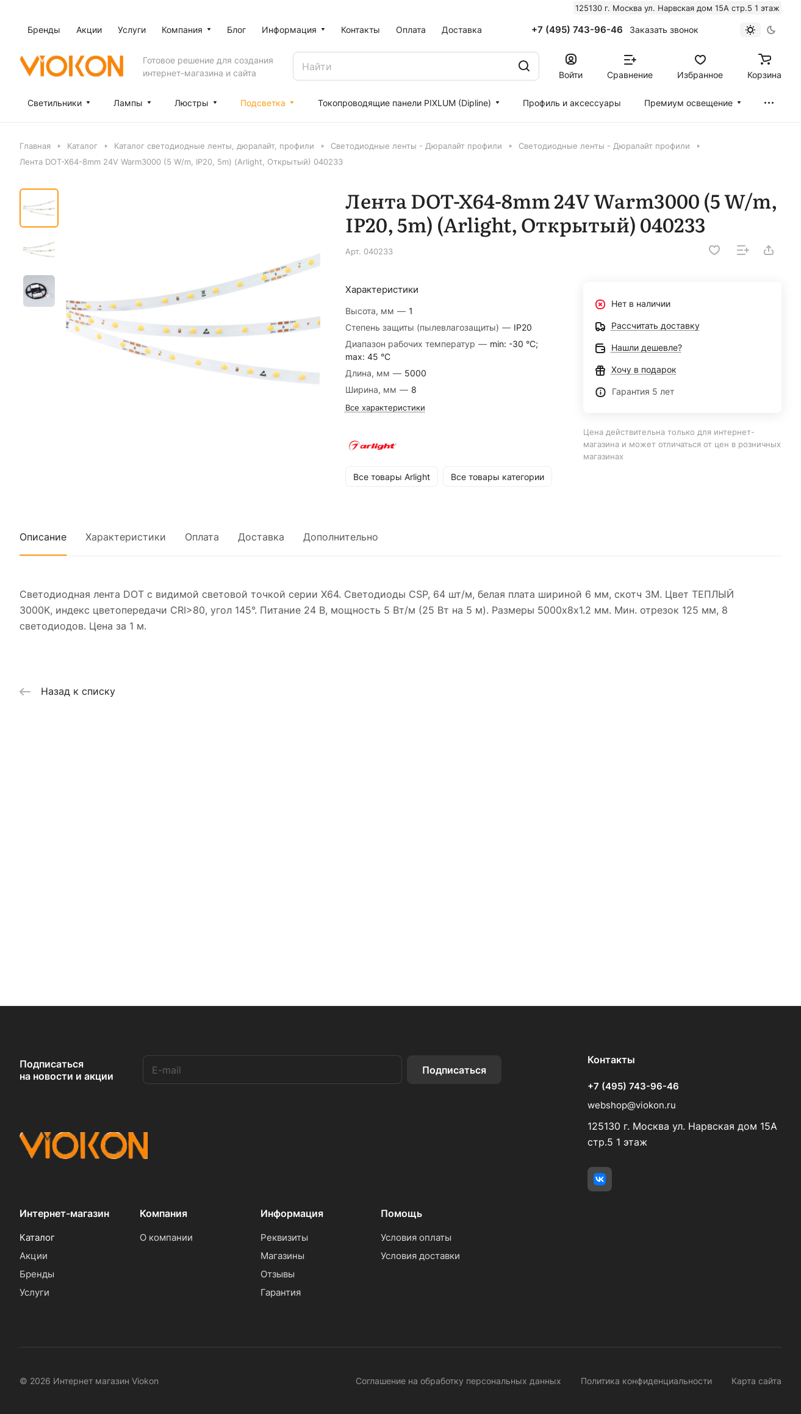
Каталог (37, 1237)
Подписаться (454, 1070)
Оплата (202, 537)
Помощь (401, 1213)
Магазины (282, 1255)
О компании (166, 1237)
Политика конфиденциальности (646, 1381)
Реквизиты (284, 1237)
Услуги (34, 1292)
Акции (34, 1255)
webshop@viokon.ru (631, 1105)
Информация (291, 1213)
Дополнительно (340, 537)
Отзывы (277, 1274)
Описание (43, 537)
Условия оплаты (416, 1237)
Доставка (261, 537)
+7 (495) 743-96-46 (577, 29)
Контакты (611, 1059)
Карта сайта (756, 1381)
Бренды (37, 1274)
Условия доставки (420, 1255)
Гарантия (280, 1292)
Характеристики (125, 537)
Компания (163, 1213)
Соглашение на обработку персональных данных (458, 1381)
